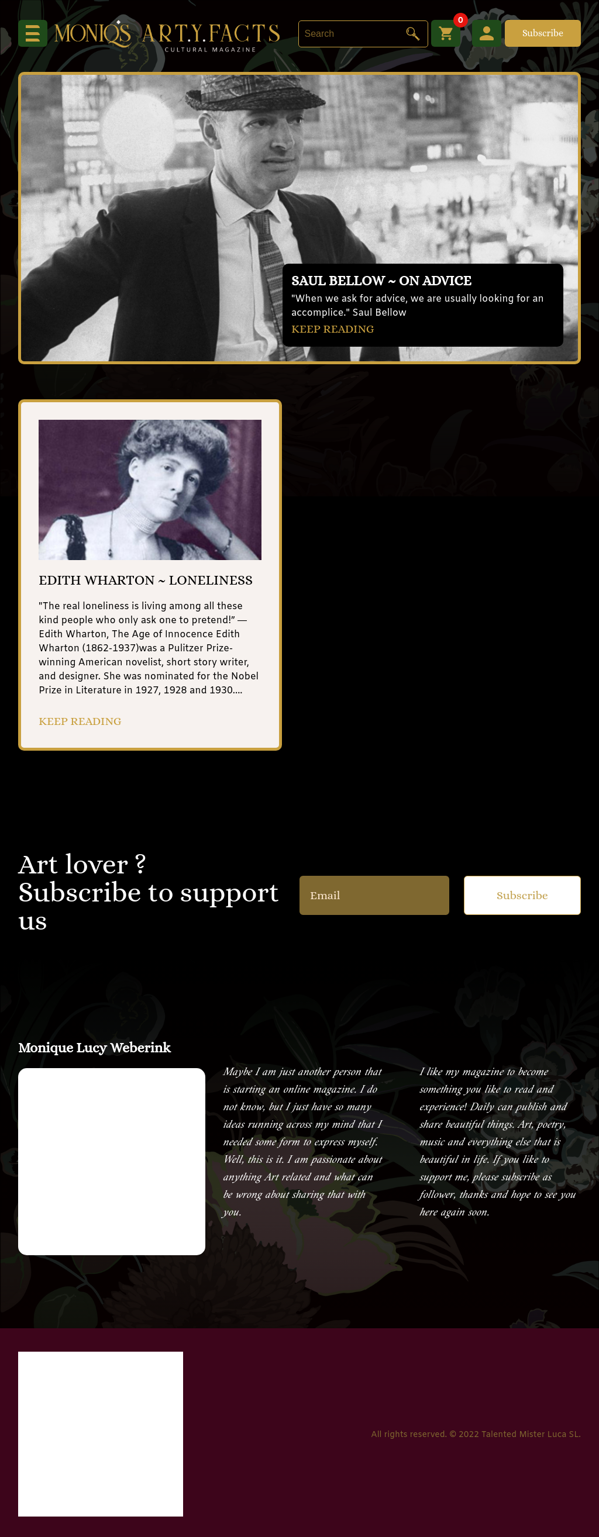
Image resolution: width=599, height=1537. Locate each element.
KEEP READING (332, 329)
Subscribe (542, 33)
